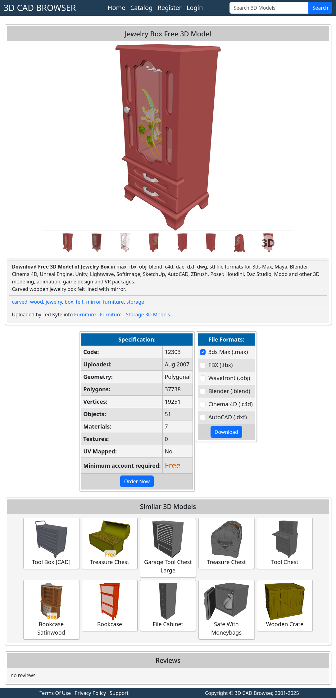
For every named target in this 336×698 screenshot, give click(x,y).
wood (36, 301)
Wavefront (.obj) (229, 378)
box (69, 301)
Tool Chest (285, 543)
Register (169, 7)
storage (135, 301)
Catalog (141, 7)
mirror (93, 301)
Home (116, 7)
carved (19, 301)
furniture (113, 301)
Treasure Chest (109, 543)
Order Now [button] (137, 481)
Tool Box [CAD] (51, 543)
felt (79, 301)
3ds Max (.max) (228, 352)
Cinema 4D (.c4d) (230, 404)
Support (119, 693)
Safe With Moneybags (226, 609)
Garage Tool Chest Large (168, 547)
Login (195, 7)
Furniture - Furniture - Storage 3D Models (122, 314)
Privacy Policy (90, 693)
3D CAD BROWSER (40, 7)
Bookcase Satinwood (51, 609)
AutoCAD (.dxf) (227, 417)
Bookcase (109, 605)
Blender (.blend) (229, 391)
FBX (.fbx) (220, 365)
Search (320, 7)
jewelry (54, 301)
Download (226, 432)
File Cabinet (168, 605)
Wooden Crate (285, 605)
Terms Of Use (55, 693)
